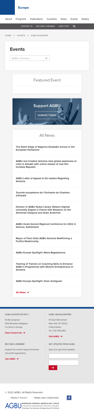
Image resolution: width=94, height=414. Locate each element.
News (64, 19)
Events (74, 19)
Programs (21, 19)
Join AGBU (10, 359)
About (8, 19)
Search (74, 26)
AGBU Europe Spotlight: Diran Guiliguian (39, 281)
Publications (36, 19)
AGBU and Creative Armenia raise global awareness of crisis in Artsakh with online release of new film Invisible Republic (46, 164)
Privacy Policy (19, 398)
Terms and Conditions (46, 398)
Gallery (85, 19)
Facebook (69, 397)
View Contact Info (13, 333)
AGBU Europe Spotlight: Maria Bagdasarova (40, 252)
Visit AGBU (54, 336)
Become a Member (45, 26)
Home (8, 35)
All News (21, 292)
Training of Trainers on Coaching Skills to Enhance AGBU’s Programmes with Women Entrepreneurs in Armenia (44, 266)
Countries (52, 19)
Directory (64, 26)
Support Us (26, 26)
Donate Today (47, 115)
